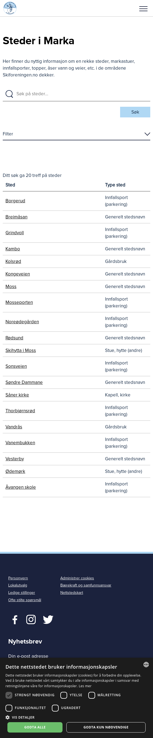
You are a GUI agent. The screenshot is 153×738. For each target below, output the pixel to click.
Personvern (18, 578)
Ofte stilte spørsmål (24, 600)
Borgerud (15, 201)
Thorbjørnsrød (20, 411)
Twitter (30, 618)
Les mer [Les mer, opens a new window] (85, 686)
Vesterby (14, 459)
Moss (10, 286)
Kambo (12, 249)
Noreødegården (22, 322)
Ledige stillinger (21, 592)
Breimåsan (16, 217)
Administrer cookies (77, 578)
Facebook (13, 618)
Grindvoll (14, 233)
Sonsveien (16, 366)
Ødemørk (15, 471)
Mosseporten (19, 302)
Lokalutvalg (17, 585)
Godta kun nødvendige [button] (105, 727)
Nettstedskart (71, 592)
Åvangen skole (20, 487)
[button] (143, 8)
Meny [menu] (143, 8)
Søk (135, 112)
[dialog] (76, 698)
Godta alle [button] (35, 727)
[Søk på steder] (82, 94)
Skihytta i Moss (20, 350)
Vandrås (13, 427)
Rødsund (14, 338)
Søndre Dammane (24, 382)
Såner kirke (17, 395)
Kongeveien (17, 274)
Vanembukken (20, 443)
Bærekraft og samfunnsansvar (85, 585)
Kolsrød (13, 261)
